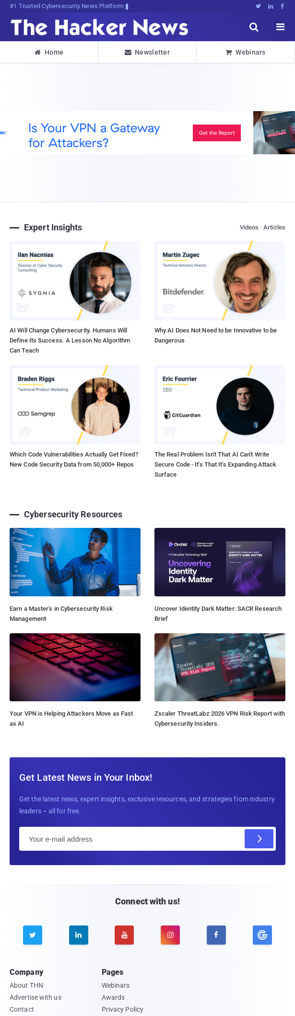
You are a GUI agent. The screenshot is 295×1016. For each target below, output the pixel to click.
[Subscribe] (259, 838)
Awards (113, 997)
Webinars (245, 52)
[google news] (262, 935)
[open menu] (280, 27)
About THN (26, 985)
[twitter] (32, 935)
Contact (22, 1009)
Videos (249, 227)
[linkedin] (78, 935)
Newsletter (147, 52)
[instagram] (170, 935)
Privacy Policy (122, 1009)
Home (49, 52)
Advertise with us (35, 997)
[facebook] (216, 935)
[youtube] (124, 935)
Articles (274, 227)
